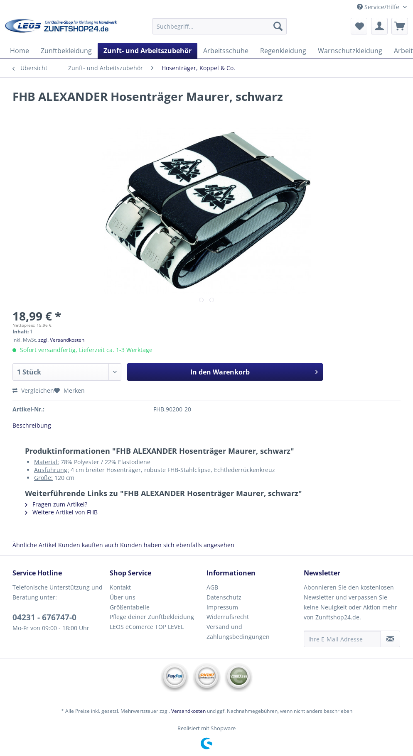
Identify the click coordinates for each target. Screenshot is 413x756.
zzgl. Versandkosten (61, 339)
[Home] (19, 51)
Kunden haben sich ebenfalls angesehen (177, 545)
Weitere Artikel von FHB (61, 512)
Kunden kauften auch (88, 545)
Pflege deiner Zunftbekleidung (152, 617)
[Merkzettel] (359, 26)
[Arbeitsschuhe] (225, 51)
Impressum (222, 607)
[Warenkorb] (399, 26)
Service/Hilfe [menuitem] (379, 7)
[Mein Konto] (379, 26)
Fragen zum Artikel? (56, 504)
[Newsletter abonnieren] (390, 639)
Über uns (122, 597)
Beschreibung (31, 425)
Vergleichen (33, 390)
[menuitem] (219, 30)
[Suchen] (278, 26)
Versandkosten (188, 710)
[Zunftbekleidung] (66, 51)
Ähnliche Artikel (34, 545)
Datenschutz (223, 597)
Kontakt (120, 587)
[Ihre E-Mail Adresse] (342, 639)
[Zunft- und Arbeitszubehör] (147, 51)
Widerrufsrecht (227, 617)
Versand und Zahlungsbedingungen (238, 632)
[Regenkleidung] (283, 51)
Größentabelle (130, 607)
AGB (212, 587)
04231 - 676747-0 (44, 617)
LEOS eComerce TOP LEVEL (147, 627)
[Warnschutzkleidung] (350, 51)
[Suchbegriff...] (219, 26)
